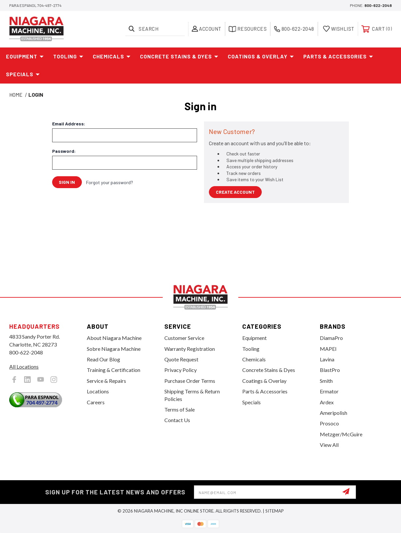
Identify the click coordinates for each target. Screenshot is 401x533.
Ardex (327, 402)
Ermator (329, 391)
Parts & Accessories (338, 56)
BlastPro (330, 370)
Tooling (68, 56)
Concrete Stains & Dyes (179, 56)
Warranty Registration (189, 349)
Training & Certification (113, 370)
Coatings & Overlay (261, 56)
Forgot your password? (109, 182)
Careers (96, 402)
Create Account (235, 192)
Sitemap (274, 511)
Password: (64, 151)
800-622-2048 (378, 5)
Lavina (327, 359)
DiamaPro (331, 338)
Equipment (25, 56)
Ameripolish (333, 413)
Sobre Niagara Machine (114, 349)
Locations (98, 391)
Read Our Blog (103, 359)
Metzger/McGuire (341, 434)
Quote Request (181, 359)
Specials (23, 74)
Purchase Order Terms (189, 381)
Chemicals (112, 56)
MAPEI (328, 349)
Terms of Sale (179, 409)
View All (329, 445)
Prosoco (329, 423)
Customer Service (184, 338)
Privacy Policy (180, 370)
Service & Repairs (106, 381)
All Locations (24, 366)
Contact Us (177, 420)
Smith (326, 381)
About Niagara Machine (114, 338)
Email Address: (68, 123)
